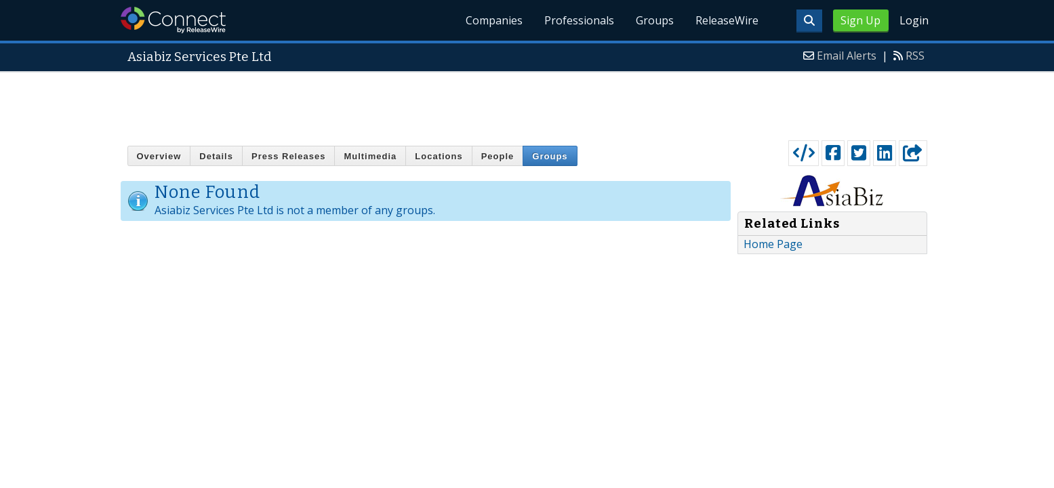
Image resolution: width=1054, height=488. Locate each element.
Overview (159, 156)
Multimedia (370, 156)
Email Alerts (846, 55)
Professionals (579, 20)
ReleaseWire (726, 20)
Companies (494, 20)
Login (914, 20)
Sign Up (860, 20)
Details (216, 156)
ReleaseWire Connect (173, 20)
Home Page (773, 244)
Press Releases (288, 156)
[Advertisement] (527, 103)
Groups (655, 20)
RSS (915, 55)
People (497, 156)
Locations (438, 156)
